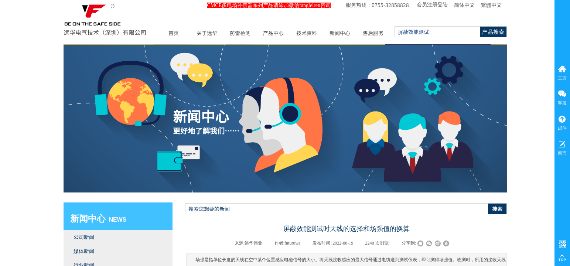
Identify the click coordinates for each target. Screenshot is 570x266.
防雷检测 (240, 33)
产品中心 (273, 33)
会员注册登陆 (432, 4)
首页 (173, 33)
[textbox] (336, 209)
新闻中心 (340, 33)
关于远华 (207, 33)
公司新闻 (84, 237)
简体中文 (464, 4)
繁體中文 (491, 4)
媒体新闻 (84, 251)
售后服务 (373, 33)
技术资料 (306, 33)
